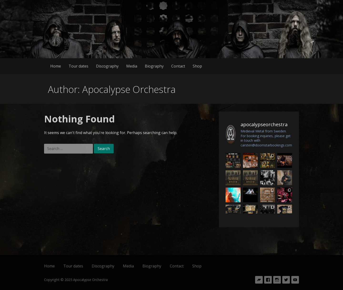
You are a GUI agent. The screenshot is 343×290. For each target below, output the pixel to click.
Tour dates (78, 66)
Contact (178, 66)
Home (55, 66)
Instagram (277, 280)
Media (131, 66)
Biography (154, 66)
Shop (197, 66)
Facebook (268, 280)
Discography (107, 66)
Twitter (286, 280)
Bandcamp (259, 280)
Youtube (295, 280)
